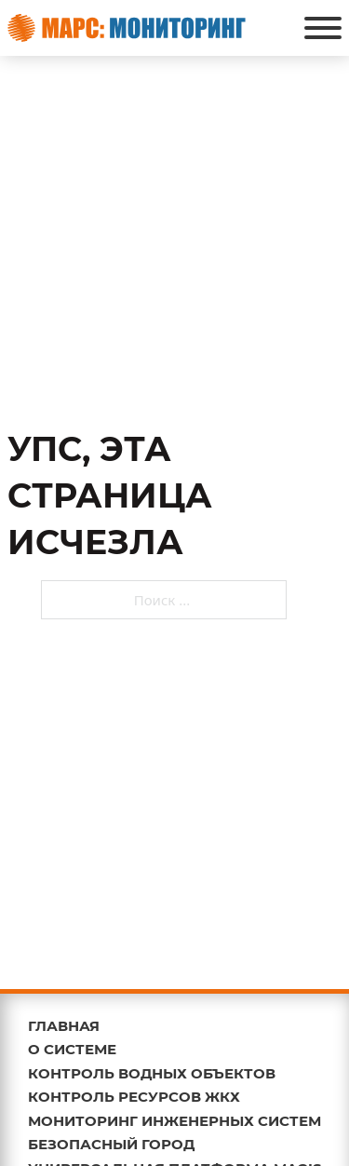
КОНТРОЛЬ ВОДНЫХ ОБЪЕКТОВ (151, 1073)
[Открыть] (323, 28)
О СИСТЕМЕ (72, 1049)
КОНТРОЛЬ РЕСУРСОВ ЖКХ (134, 1096)
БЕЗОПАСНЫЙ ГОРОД (111, 1144)
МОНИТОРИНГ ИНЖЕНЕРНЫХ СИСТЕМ (174, 1121)
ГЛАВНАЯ (64, 1026)
